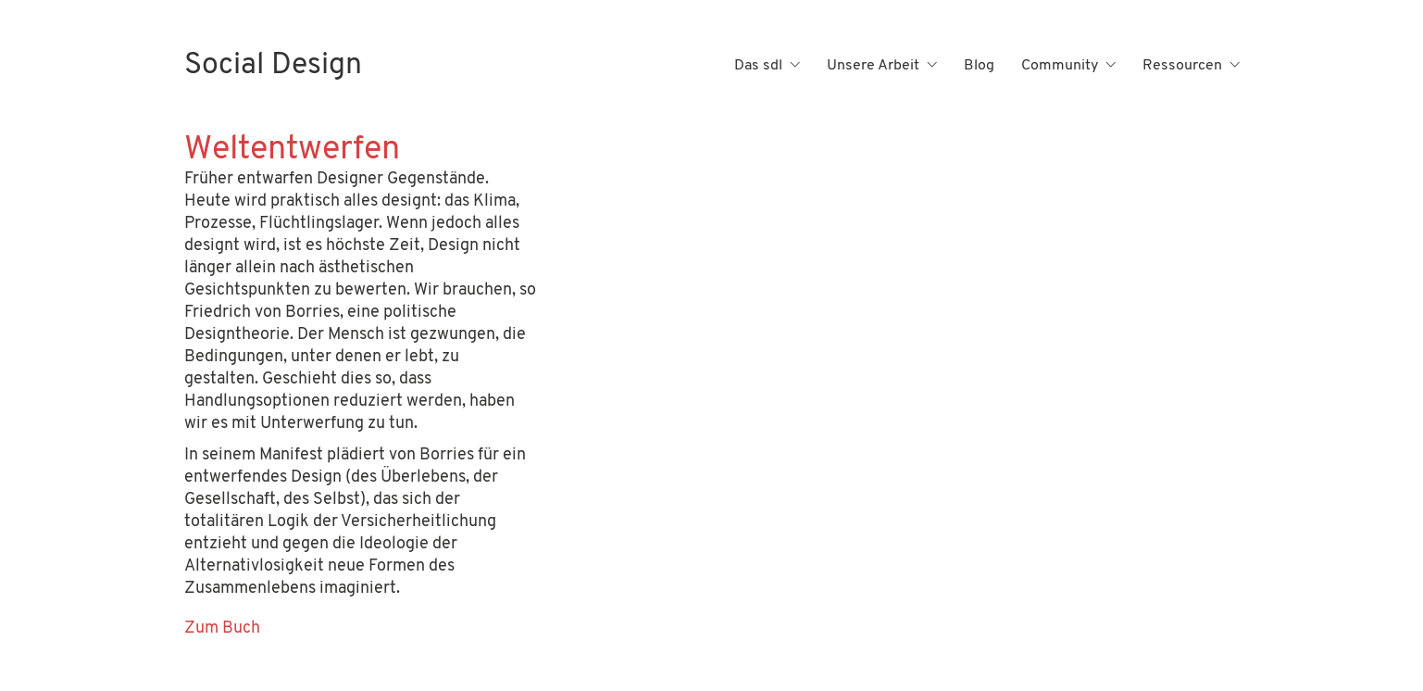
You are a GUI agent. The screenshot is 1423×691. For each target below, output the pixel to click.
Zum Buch (222, 628)
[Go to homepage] (273, 66)
